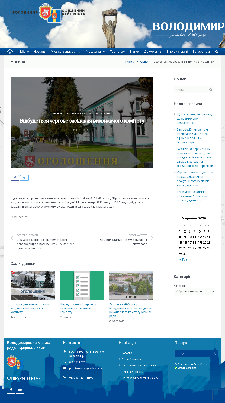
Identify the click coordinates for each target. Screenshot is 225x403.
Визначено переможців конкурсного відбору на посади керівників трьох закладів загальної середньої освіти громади (195, 157)
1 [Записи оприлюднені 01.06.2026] (180, 231)
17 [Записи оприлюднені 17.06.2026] (190, 242)
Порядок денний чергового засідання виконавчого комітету (30, 308)
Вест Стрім (200, 364)
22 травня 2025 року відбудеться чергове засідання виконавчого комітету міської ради (130, 310)
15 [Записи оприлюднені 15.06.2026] (180, 242)
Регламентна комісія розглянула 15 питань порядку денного (192, 196)
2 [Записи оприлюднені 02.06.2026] (185, 231)
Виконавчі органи (132, 371)
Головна (130, 61)
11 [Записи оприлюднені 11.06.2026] (194, 236)
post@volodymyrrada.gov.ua (86, 368)
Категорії (180, 286)
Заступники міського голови (139, 365)
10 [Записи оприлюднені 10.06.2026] (190, 236)
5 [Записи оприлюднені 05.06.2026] (200, 231)
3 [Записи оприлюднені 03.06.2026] (190, 231)
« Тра (183, 259)
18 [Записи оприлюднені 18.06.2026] (194, 242)
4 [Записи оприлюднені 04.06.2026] (194, 231)
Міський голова (131, 359)
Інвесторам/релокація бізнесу (140, 378)
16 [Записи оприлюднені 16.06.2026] (185, 242)
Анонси (144, 61)
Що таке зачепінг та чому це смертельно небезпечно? (194, 118)
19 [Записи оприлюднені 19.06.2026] (200, 242)
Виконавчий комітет (79, 113)
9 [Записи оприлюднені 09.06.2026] (185, 236)
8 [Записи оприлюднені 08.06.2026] (180, 236)
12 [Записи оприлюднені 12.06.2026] (200, 236)
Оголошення (103, 113)
